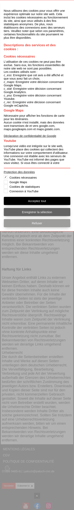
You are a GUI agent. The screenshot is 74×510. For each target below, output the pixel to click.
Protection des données (19, 172)
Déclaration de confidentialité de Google (30, 136)
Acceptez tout (37, 201)
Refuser (37, 223)
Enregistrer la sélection (37, 212)
